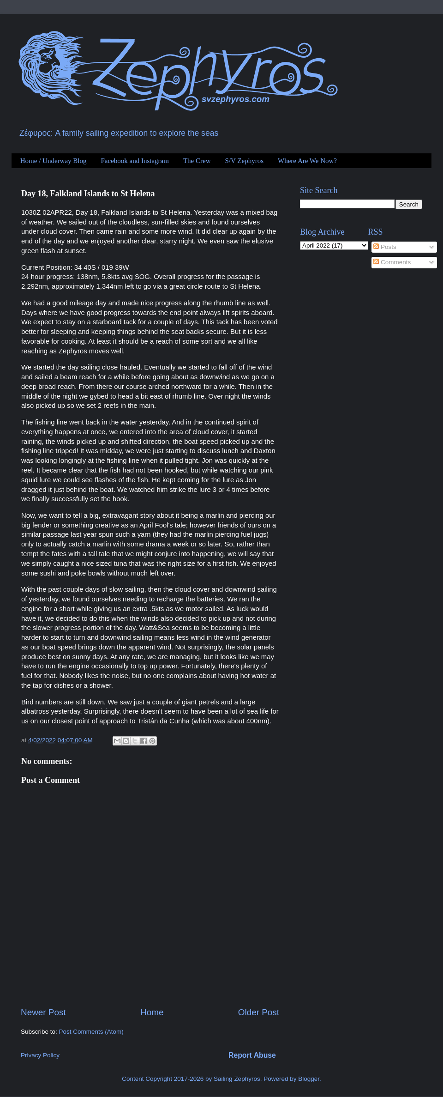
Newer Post (43, 1012)
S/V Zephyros (244, 160)
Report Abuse (252, 1055)
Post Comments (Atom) (91, 1031)
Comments (392, 262)
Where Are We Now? (307, 160)
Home (151, 1012)
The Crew (197, 160)
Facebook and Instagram (134, 160)
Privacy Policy (40, 1055)
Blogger (308, 1078)
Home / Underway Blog (53, 160)
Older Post (258, 1012)
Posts (384, 246)
